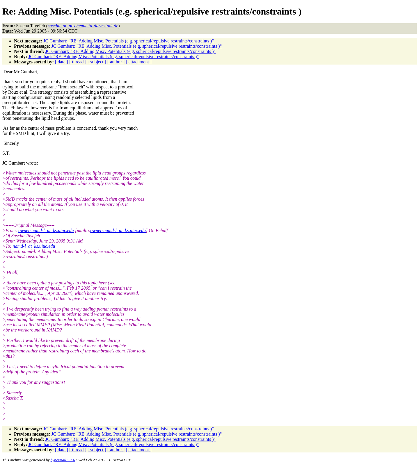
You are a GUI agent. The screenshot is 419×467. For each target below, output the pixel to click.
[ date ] (61, 61)
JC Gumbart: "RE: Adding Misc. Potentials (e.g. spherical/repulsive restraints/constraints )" (128, 40)
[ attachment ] (139, 61)
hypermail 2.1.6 (63, 460)
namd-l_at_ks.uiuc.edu (34, 246)
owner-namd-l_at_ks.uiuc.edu (46, 230)
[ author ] (116, 61)
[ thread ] (77, 61)
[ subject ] (97, 61)
